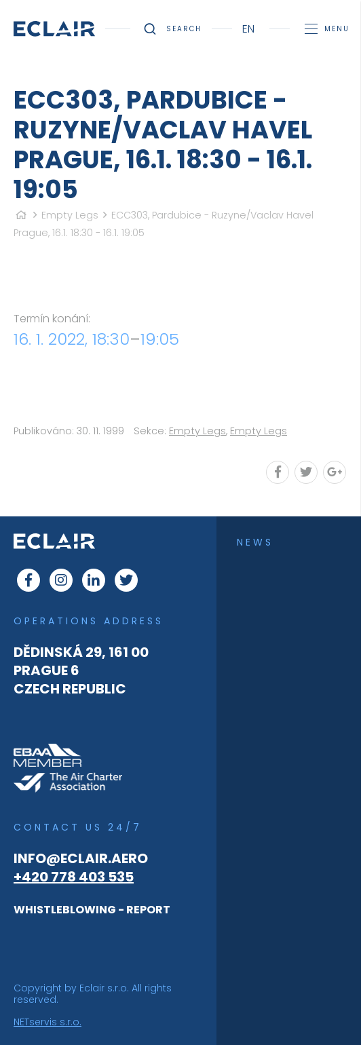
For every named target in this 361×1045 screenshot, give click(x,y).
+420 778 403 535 (74, 876)
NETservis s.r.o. (47, 1022)
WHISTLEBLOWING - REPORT (92, 909)
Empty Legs (69, 215)
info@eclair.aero (81, 858)
